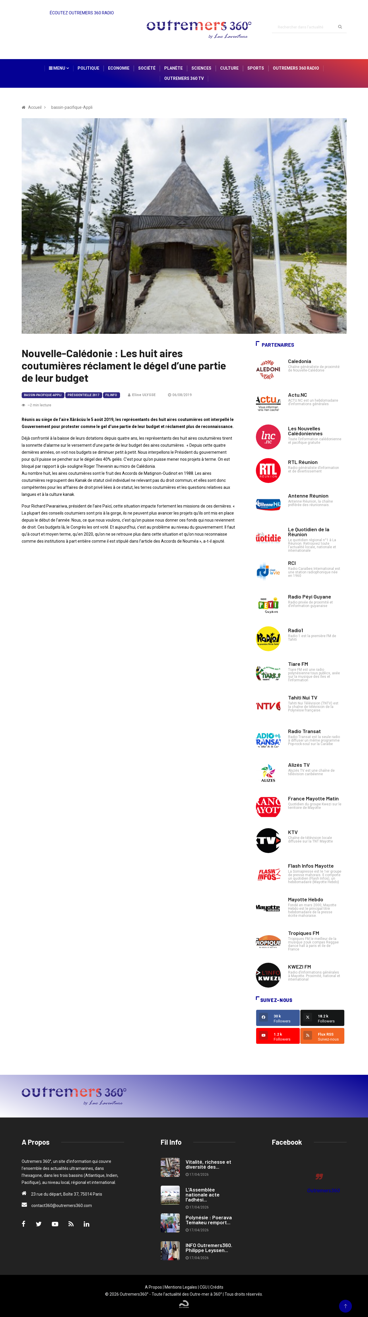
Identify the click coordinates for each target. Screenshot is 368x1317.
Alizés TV (299, 764)
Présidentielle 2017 (83, 395)
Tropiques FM (303, 933)
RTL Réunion (303, 462)
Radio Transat (304, 731)
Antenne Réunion (308, 495)
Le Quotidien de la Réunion (308, 531)
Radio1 (295, 630)
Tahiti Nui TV (302, 697)
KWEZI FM (299, 966)
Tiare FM (298, 664)
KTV (293, 832)
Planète (173, 68)
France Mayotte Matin (313, 798)
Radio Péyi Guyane (309, 596)
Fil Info (111, 395)
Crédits (216, 1287)
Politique (88, 68)
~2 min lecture (36, 405)
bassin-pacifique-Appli (42, 395)
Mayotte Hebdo (305, 899)
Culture (229, 68)
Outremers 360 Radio (296, 68)
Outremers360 (323, 1190)
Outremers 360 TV (184, 78)
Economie (118, 68)
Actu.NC (297, 394)
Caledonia (299, 361)
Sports (255, 68)
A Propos (153, 1287)
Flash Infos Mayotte (311, 865)
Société (146, 68)
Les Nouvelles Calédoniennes (305, 430)
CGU (204, 1287)
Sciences (201, 68)
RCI (292, 563)
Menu (59, 68)
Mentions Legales (181, 1287)
